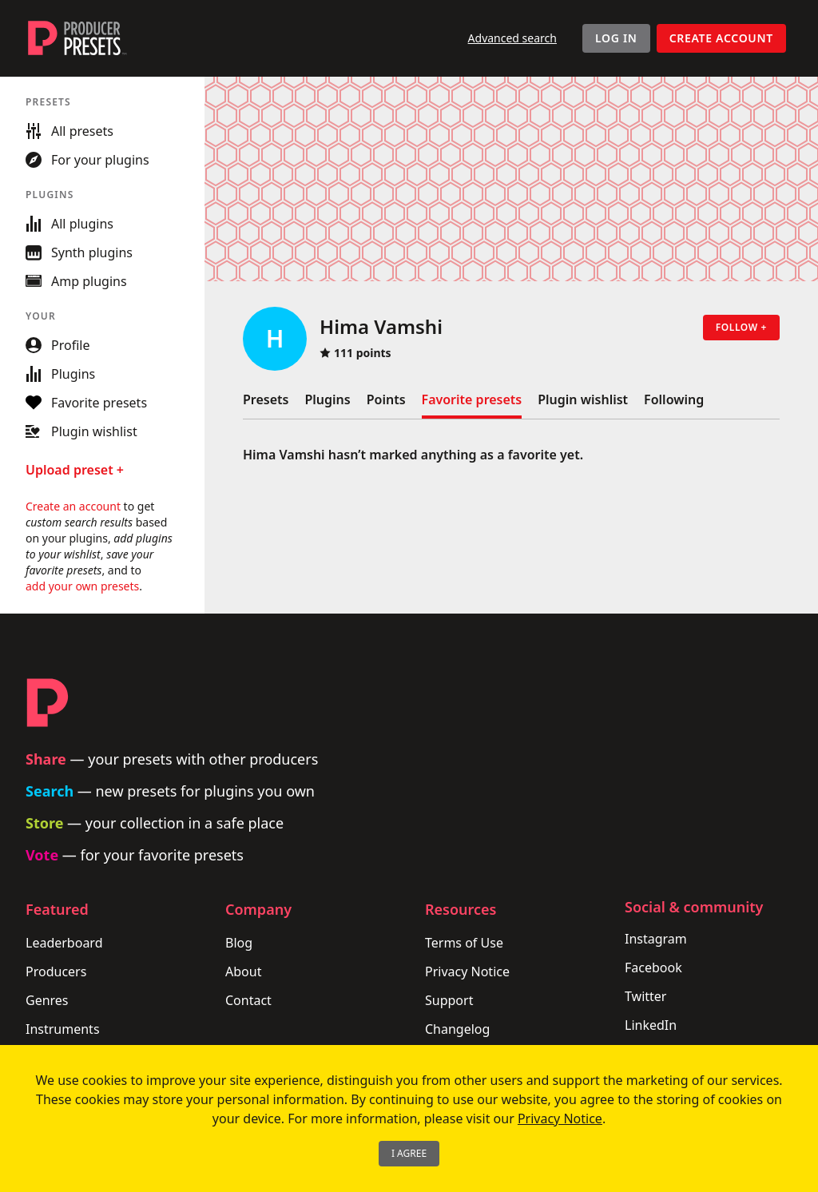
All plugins (69, 223)
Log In (616, 38)
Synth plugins (79, 252)
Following (674, 399)
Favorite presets (472, 399)
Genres (47, 1000)
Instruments (63, 1029)
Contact (248, 1000)
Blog (238, 943)
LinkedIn (651, 1025)
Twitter (645, 996)
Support (449, 1000)
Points (386, 399)
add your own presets (82, 586)
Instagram (656, 939)
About (243, 971)
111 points (355, 352)
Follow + (741, 327)
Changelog (457, 1029)
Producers (56, 971)
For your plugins (87, 160)
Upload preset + (75, 470)
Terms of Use (464, 943)
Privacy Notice (467, 971)
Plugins (327, 399)
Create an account (73, 506)
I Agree (409, 1153)
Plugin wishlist (583, 399)
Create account (721, 38)
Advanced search (512, 38)
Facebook (653, 967)
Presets (265, 399)
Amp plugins (76, 281)
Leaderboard (64, 943)
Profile (57, 345)
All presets (69, 131)
